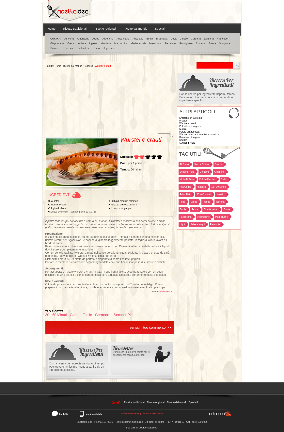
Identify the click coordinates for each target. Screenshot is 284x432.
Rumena (200, 43)
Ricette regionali (105, 28)
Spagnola (224, 43)
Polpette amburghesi (190, 126)
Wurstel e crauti (187, 123)
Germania (103, 315)
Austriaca (138, 38)
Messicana (155, 43)
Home (51, 28)
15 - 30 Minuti (218, 186)
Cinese (184, 38)
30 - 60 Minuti (204, 194)
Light (182, 224)
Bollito (224, 179)
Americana (83, 38)
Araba (95, 38)
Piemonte (215, 224)
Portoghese (186, 43)
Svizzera (55, 48)
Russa (212, 43)
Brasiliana (161, 38)
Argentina (107, 38)
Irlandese (106, 43)
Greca (70, 43)
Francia (219, 164)
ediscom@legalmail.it (131, 422)
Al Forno (184, 164)
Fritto (182, 201)
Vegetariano (203, 217)
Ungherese (109, 48)
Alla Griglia (185, 186)
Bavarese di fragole (189, 137)
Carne (227, 209)
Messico (220, 194)
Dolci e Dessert (207, 179)
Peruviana (170, 43)
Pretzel (183, 120)
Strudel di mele (187, 142)
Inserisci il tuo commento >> (149, 327)
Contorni (204, 171)
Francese (222, 38)
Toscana (220, 201)
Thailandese (83, 48)
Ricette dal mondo (135, 28)
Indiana (82, 43)
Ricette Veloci (211, 209)
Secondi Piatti (187, 171)
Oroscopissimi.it (149, 427)
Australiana (123, 38)
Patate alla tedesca (189, 131)
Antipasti (201, 186)
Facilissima (185, 217)
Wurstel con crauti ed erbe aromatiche (199, 134)
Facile (183, 209)
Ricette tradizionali (75, 28)
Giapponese (57, 43)
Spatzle (183, 140)
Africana (69, 38)
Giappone (219, 171)
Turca (96, 48)
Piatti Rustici (221, 217)
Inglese (93, 43)
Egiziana (209, 38)
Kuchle (183, 129)
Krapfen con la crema (190, 118)
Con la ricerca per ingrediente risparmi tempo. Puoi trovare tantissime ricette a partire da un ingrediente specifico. (207, 97)
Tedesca (68, 48)
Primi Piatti (185, 194)
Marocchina (121, 43)
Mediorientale (138, 43)
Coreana (196, 38)
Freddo (206, 201)
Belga (149, 38)
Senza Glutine (201, 164)
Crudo (194, 201)
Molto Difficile (187, 179)
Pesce (195, 209)
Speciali (160, 28)
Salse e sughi (197, 224)
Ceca (174, 38)
